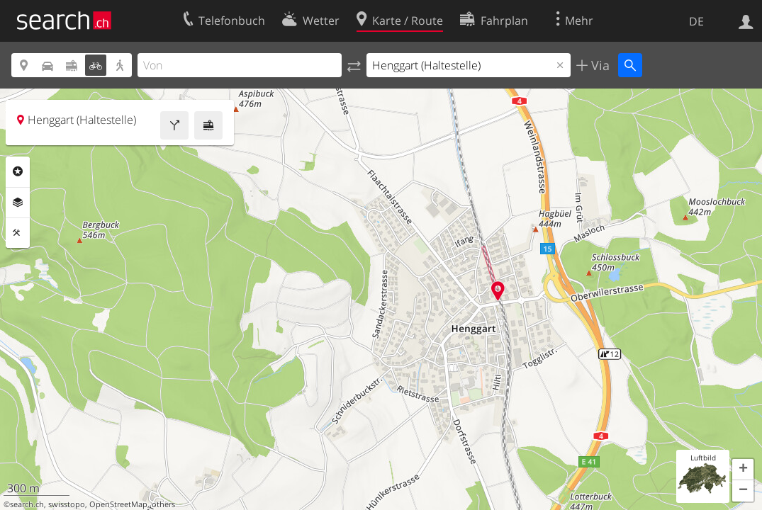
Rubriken (18, 171)
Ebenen (18, 202)
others (163, 504)
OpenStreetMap (118, 504)
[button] (742, 469)
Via (599, 65)
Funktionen (18, 233)
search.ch (27, 504)
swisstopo (66, 504)
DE (696, 21)
